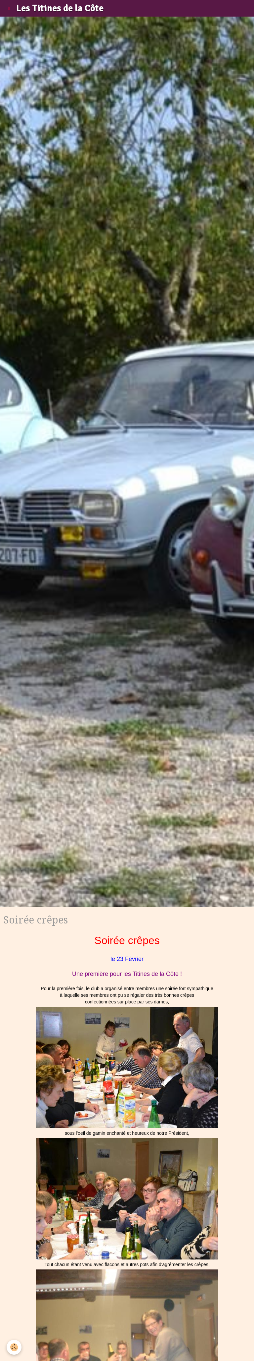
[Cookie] (14, 1347)
